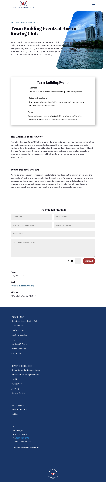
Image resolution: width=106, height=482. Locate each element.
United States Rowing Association (25, 370)
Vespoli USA (16, 384)
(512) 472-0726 (22, 438)
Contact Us (16, 353)
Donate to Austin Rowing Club (24, 321)
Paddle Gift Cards (18, 348)
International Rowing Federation (25, 374)
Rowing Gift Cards (19, 344)
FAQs (13, 339)
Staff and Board (18, 330)
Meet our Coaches (19, 335)
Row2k (14, 379)
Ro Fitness (15, 414)
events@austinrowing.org (22, 286)
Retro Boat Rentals (19, 409)
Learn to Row (17, 325)
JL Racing (15, 388)
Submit (89, 261)
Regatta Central (18, 393)
